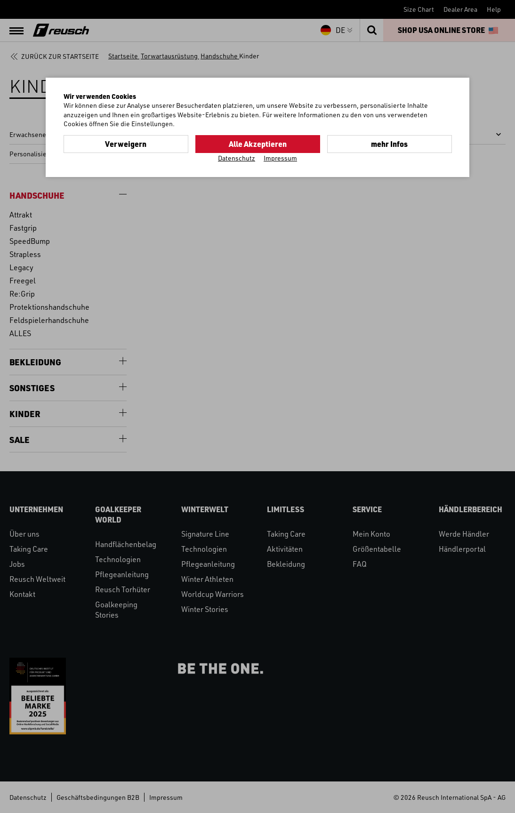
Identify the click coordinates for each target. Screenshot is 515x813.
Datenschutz (236, 158)
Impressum (280, 158)
